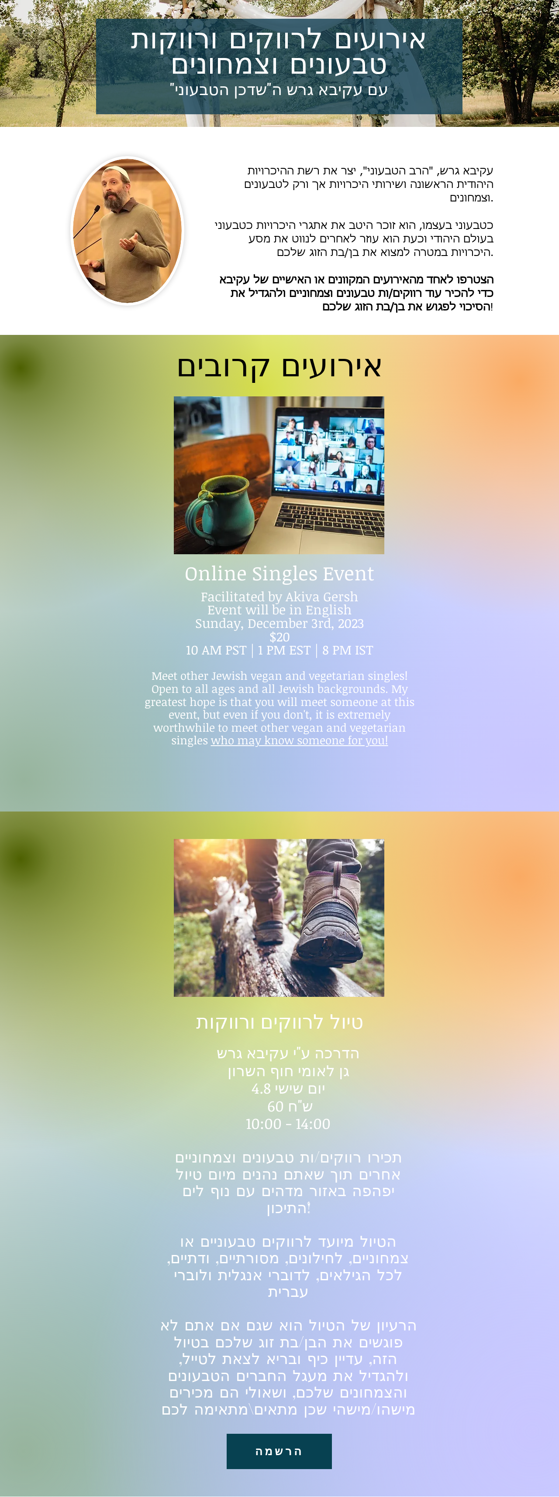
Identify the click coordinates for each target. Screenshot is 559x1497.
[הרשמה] (279, 1451)
